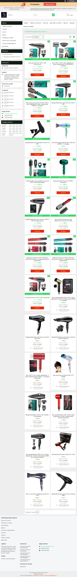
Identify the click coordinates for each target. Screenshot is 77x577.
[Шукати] (53, 14)
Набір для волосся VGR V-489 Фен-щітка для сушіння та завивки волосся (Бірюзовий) (63, 259)
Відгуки (65, 23)
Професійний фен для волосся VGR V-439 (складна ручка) (37, 220)
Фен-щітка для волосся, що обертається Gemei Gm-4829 (63, 220)
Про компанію (4, 525)
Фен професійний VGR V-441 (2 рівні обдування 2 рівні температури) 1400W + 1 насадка (63, 299)
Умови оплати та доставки (9, 40)
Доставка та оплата (56, 23)
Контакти (45, 23)
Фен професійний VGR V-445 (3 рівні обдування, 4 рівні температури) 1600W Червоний (63, 416)
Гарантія (3, 535)
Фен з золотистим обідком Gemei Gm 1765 (37, 494)
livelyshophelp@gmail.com (10, 113)
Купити (38, 74)
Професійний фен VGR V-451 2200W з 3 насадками (37, 415)
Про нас (4, 32)
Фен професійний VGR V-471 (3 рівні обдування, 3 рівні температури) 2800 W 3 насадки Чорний (37, 456)
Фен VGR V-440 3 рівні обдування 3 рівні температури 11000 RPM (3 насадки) (63, 64)
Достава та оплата (6, 520)
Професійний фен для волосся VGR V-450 (63, 103)
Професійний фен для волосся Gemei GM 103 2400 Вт (63, 337)
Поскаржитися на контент (38, 575)
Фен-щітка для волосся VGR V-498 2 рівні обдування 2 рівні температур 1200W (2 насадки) (37, 104)
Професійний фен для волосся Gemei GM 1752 (37, 337)
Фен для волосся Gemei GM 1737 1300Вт (63, 376)
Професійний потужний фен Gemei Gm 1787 (37, 143)
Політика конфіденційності (9, 43)
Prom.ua (46, 572)
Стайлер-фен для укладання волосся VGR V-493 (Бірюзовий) (37, 181)
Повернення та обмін (7, 37)
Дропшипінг (5, 46)
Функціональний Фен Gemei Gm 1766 (63, 454)
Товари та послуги (35, 23)
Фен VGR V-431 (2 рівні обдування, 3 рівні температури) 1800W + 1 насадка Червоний (37, 377)
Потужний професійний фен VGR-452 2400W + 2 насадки (63, 143)
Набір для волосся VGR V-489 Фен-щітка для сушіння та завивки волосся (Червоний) (37, 259)
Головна (25, 23)
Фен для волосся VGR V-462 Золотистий (37, 63)
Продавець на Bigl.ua (38, 574)
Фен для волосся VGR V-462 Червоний (37, 297)
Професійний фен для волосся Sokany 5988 (63, 494)
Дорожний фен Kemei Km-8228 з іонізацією (63, 181)
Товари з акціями (28, 26)
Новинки (72, 23)
